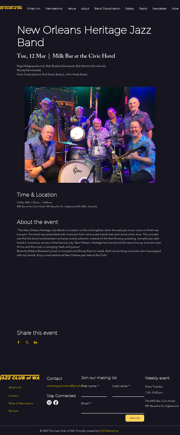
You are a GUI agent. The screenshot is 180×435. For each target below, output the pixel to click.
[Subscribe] (134, 418)
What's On (15, 387)
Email (85, 403)
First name (89, 386)
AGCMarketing (109, 430)
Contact (13, 395)
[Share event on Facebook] (18, 342)
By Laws (13, 410)
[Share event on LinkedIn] (35, 342)
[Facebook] (55, 402)
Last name (120, 386)
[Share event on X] (27, 342)
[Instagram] (49, 402)
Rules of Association (21, 403)
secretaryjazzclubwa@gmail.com (66, 385)
